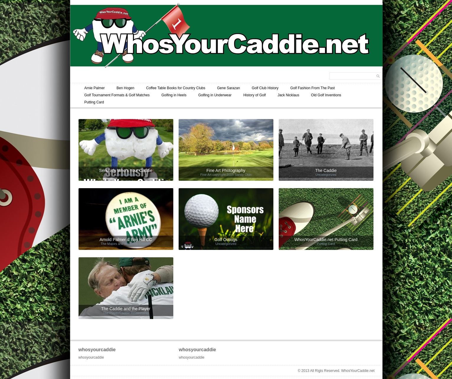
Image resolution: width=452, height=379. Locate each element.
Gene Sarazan (228, 88)
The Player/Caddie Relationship (126, 313)
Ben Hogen (125, 88)
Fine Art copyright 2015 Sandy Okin (225, 174)
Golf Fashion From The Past (312, 88)
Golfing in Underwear (214, 95)
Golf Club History (265, 88)
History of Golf (254, 95)
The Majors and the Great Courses (126, 243)
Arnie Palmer (94, 88)
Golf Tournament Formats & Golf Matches (117, 95)
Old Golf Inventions (326, 95)
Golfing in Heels (174, 95)
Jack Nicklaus (288, 95)
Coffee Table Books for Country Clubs (175, 88)
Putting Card (94, 102)
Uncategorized (125, 174)
